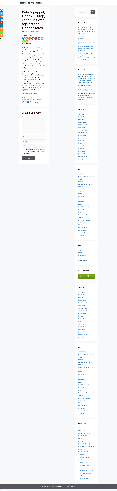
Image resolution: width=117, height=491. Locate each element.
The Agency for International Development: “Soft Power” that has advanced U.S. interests (86, 40)
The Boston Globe (83, 457)
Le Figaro (81, 441)
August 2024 (82, 135)
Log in (80, 253)
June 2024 (81, 141)
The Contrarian (83, 460)
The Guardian (82, 462)
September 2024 (83, 133)
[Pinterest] (35, 38)
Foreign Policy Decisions (30, 2)
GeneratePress (71, 486)
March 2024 (82, 148)
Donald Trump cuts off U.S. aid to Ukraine (35, 103)
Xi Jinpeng (81, 235)
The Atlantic (82, 454)
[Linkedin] (32, 38)
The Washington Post (85, 478)
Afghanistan (82, 174)
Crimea (80, 182)
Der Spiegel (82, 430)
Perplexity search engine (86, 446)
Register (80, 250)
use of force (82, 230)
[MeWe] (39, 38)
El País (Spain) (82, 436)
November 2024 (83, 127)
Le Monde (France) (84, 444)
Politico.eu (81, 449)
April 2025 (81, 114)
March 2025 (82, 117)
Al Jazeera (81, 428)
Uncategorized (28, 97)
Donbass (81, 196)
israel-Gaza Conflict (84, 207)
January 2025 (82, 122)
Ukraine (80, 225)
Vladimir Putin (82, 233)
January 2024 (82, 154)
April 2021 (81, 159)
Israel (80, 204)
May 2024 (81, 143)
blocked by (86, 276)
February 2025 (82, 119)
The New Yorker (83, 468)
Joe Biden (81, 209)
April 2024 (81, 146)
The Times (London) (84, 473)
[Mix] (42, 38)
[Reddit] (29, 38)
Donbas (80, 194)
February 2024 (82, 151)
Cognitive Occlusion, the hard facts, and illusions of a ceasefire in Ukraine (86, 58)
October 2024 (82, 130)
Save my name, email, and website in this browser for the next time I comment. (34, 151)
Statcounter (3, 490)
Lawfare (80, 438)
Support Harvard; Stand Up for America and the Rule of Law (85, 48)
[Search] (93, 12)
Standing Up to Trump (85, 53)
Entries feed (82, 255)
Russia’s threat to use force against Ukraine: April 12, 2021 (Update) (85, 89)
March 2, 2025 (40, 66)
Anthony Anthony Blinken (86, 176)
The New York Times (84, 465)
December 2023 (83, 156)
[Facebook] (23, 38)
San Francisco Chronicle (85, 452)
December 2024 (83, 125)
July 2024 (81, 138)
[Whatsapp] (23, 41)
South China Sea (83, 215)
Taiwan (80, 217)
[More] (26, 41)
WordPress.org (83, 260)
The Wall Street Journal (85, 476)
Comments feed (83, 258)
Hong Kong (81, 202)
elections (81, 199)
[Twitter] (26, 38)
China (80, 179)
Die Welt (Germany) (84, 433)
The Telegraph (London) (85, 470)
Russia (80, 212)
